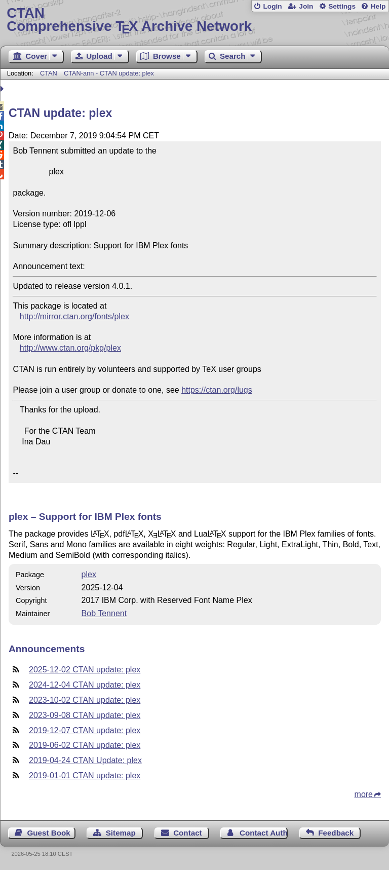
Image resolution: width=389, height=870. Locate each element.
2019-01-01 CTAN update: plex (84, 775)
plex (89, 574)
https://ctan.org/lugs (216, 390)
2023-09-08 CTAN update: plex (84, 715)
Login (272, 6)
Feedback (336, 832)
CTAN (48, 73)
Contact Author (264, 832)
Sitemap (121, 832)
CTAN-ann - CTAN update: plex (109, 73)
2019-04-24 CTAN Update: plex (85, 760)
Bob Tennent (104, 613)
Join (306, 6)
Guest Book (48, 832)
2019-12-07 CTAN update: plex (84, 730)
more (364, 794)
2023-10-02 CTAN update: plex (84, 700)
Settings (342, 6)
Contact (187, 832)
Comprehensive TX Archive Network (194, 20)
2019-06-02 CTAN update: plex (84, 745)
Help (378, 6)
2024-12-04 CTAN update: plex (84, 684)
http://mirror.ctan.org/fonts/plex (74, 316)
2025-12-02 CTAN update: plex (84, 669)
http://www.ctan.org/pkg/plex (70, 348)
